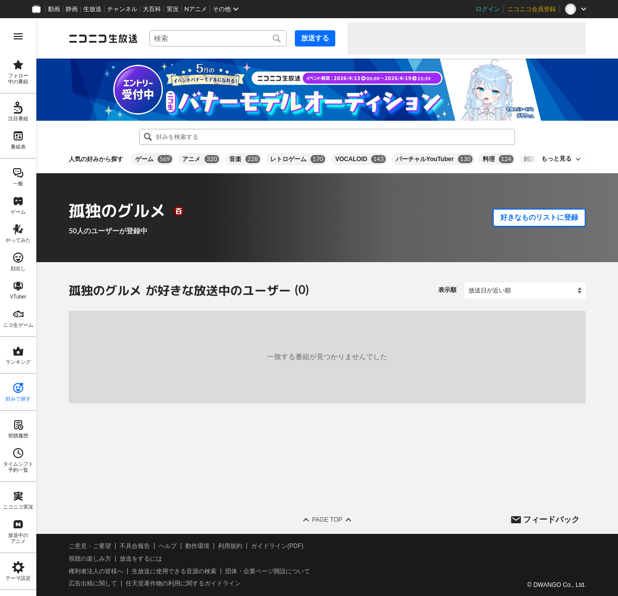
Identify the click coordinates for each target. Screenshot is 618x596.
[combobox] (218, 38)
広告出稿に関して (93, 583)
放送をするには (141, 559)
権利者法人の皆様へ (96, 570)
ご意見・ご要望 (90, 546)
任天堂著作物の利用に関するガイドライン (183, 583)
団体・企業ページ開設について (267, 571)
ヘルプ (168, 546)
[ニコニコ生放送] (103, 38)
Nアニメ (195, 9)
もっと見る (556, 158)
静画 (72, 9)
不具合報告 (135, 546)
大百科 (152, 9)
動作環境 (197, 546)
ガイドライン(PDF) (277, 546)
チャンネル (122, 9)
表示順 (447, 289)
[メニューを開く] (18, 36)
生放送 (92, 9)
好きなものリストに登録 (539, 217)
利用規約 (230, 546)
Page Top (327, 519)
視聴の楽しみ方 (90, 558)
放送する (315, 38)
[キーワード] (218, 38)
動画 (54, 9)
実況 (173, 9)
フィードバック (551, 519)
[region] (18, 307)
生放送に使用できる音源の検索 (174, 571)
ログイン (488, 9)
